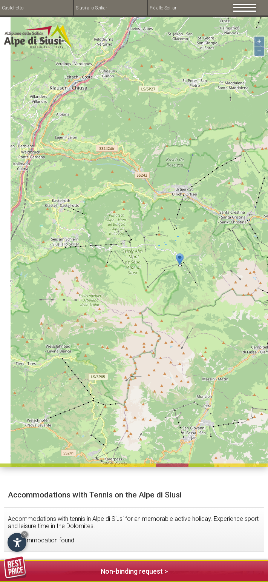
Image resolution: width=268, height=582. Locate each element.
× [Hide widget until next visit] (24, 534)
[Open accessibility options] (17, 542)
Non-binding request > (86, 570)
